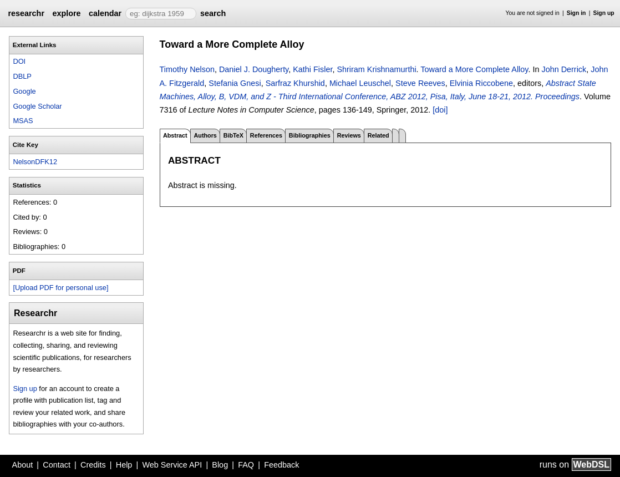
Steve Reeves (420, 83)
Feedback (281, 464)
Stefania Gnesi (235, 83)
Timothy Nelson (187, 69)
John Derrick (563, 69)
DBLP (22, 76)
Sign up (603, 13)
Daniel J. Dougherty (253, 69)
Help (124, 464)
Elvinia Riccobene (481, 83)
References (266, 135)
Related (378, 135)
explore (66, 13)
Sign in (576, 13)
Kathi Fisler (312, 69)
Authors (205, 135)
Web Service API (172, 464)
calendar (105, 13)
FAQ (246, 464)
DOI (19, 61)
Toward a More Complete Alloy (474, 69)
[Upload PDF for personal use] (60, 287)
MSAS (23, 120)
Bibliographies (310, 135)
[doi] (440, 109)
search (213, 13)
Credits (93, 464)
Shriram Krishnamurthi (376, 69)
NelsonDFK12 (35, 162)
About (22, 464)
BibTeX (233, 135)
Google (24, 91)
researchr (26, 13)
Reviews (349, 135)
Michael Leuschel (360, 83)
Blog (220, 464)
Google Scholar (37, 106)
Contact (56, 464)
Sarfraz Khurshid (295, 83)
